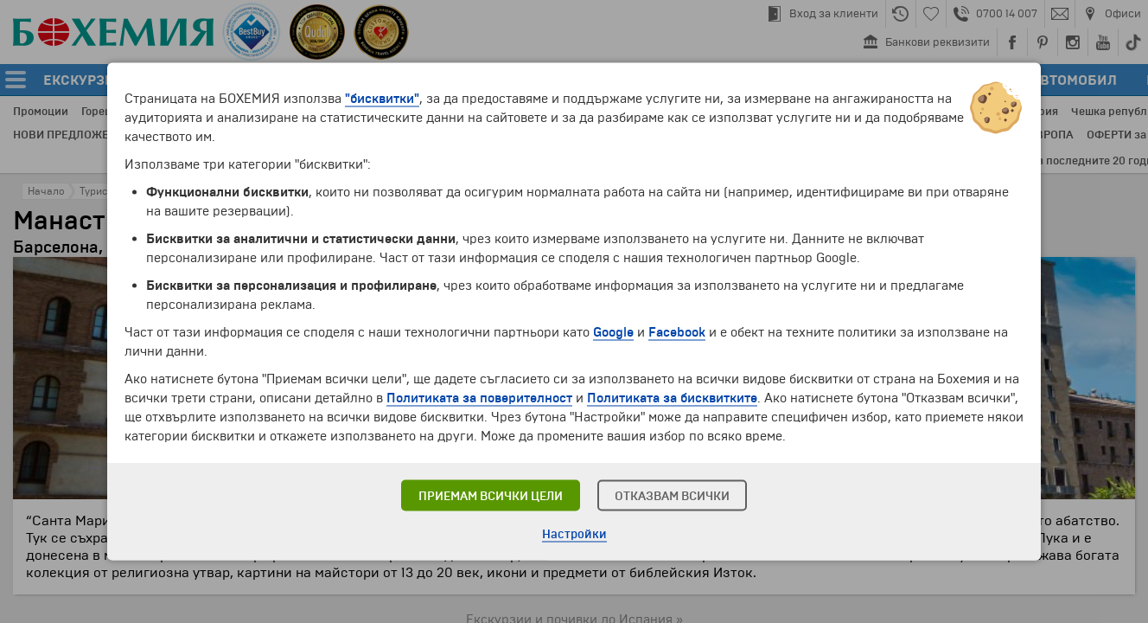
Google (613, 332)
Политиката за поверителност (479, 398)
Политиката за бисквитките (672, 398)
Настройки (574, 534)
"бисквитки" (382, 98)
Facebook (676, 332)
